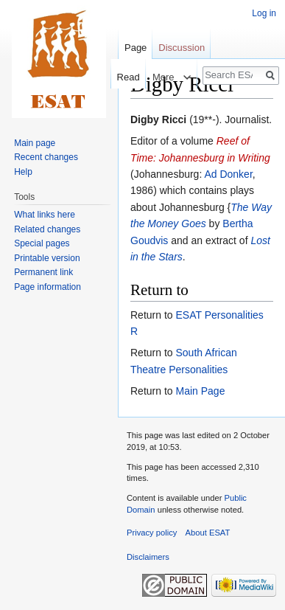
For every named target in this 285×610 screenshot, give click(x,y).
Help (23, 172)
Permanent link (43, 272)
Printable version (47, 258)
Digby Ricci (158, 119)
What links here (44, 214)
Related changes (47, 229)
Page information (47, 287)
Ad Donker (228, 174)
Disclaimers (148, 556)
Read (121, 77)
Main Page (200, 391)
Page (135, 47)
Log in (264, 13)
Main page (34, 143)
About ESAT (208, 532)
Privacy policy (152, 532)
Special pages (41, 243)
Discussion (181, 47)
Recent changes (46, 157)
